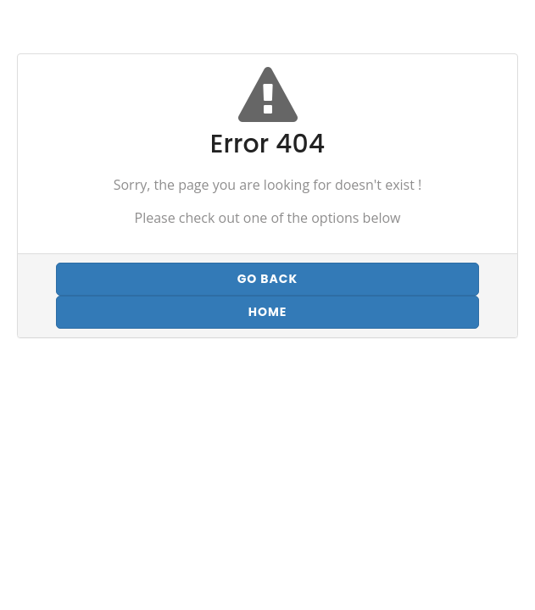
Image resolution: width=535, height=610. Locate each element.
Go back (267, 278)
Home (267, 311)
